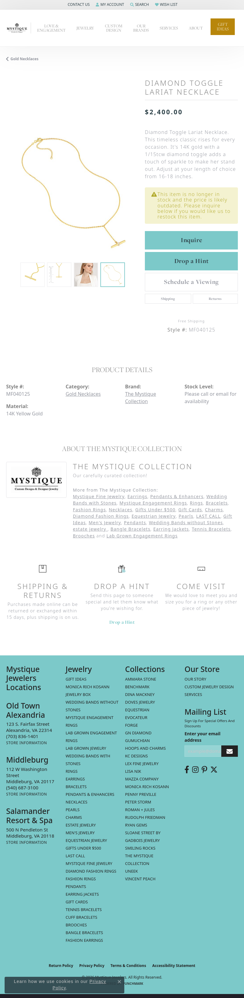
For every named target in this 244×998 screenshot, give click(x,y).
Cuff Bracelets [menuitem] (81, 917)
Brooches (84, 536)
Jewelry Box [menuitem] (78, 694)
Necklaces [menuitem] (76, 802)
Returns (215, 298)
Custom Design (113, 28)
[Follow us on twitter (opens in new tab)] (214, 769)
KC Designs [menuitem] (136, 756)
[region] (72, 193)
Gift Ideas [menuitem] (76, 679)
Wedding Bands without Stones (186, 522)
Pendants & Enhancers (177, 496)
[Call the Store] (22, 736)
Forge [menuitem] (131, 725)
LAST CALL (208, 516)
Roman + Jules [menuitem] (140, 809)
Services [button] (169, 28)
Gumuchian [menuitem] (137, 740)
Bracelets (217, 503)
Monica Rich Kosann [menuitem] (147, 786)
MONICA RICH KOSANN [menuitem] (88, 687)
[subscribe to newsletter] (229, 751)
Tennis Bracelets (211, 529)
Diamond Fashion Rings (101, 516)
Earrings (137, 496)
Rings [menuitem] (72, 771)
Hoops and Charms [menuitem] (145, 748)
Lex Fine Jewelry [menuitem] (142, 763)
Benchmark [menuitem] (137, 687)
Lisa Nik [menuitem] (133, 771)
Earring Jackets (171, 529)
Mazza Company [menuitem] (142, 779)
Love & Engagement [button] (51, 28)
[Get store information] (26, 742)
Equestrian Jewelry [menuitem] (86, 840)
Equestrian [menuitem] (137, 710)
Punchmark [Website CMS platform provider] (133, 983)
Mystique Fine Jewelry (99, 496)
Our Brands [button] (141, 28)
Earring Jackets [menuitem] (82, 894)
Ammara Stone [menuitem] (140, 679)
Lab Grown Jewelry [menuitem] (86, 748)
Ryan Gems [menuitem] (136, 825)
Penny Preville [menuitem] (141, 794)
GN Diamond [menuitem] (138, 733)
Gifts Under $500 (155, 510)
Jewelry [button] (85, 28)
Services (193, 694)
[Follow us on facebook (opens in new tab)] (186, 769)
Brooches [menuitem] (76, 925)
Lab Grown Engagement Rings (142, 536)
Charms (214, 510)
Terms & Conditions (128, 965)
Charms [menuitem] (74, 817)
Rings (196, 503)
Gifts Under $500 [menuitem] (83, 848)
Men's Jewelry (105, 522)
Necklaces (120, 510)
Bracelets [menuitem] (76, 786)
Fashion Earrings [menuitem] (84, 940)
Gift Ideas (223, 27)
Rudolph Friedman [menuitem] (145, 817)
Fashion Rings (89, 510)
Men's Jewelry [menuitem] (80, 832)
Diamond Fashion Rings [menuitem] (91, 871)
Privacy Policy (91, 965)
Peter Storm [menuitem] (138, 802)
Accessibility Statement (173, 965)
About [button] (196, 28)
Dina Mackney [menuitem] (140, 694)
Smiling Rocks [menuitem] (140, 848)
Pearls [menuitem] (72, 809)
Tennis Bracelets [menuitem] (84, 909)
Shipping (168, 298)
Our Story (195, 679)
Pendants (135, 522)
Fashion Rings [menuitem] (81, 879)
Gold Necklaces (24, 58)
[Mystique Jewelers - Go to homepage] (18, 27)
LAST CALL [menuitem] (75, 856)
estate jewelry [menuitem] (81, 825)
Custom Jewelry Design (209, 687)
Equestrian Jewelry (154, 516)
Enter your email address (202, 737)
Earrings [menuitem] (75, 779)
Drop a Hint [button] (191, 261)
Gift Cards (190, 510)
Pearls (186, 516)
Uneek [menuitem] (131, 871)
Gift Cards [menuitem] (77, 902)
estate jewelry (90, 529)
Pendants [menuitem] (76, 886)
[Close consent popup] (119, 982)
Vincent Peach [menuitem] (140, 879)
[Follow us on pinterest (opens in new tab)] (204, 769)
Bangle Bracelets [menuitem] (84, 932)
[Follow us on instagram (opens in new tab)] (195, 769)
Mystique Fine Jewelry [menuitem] (89, 863)
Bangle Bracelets (130, 529)
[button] (78, 5)
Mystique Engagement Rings (153, 503)
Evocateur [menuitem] (136, 717)
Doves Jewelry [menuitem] (140, 702)
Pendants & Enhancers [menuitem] (90, 794)
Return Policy (61, 965)
